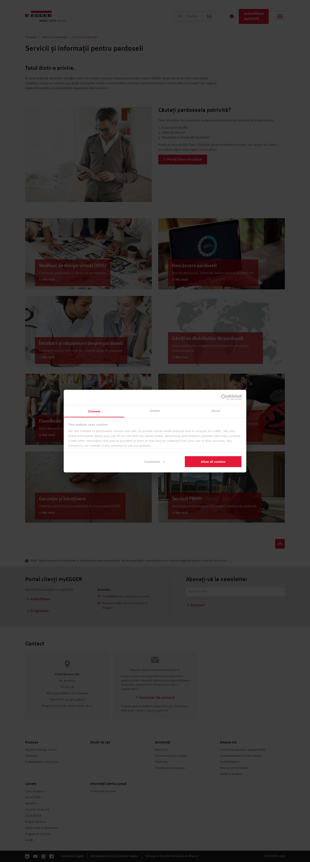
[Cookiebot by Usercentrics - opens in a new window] (224, 397)
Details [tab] (155, 410)
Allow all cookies (213, 461)
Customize (154, 461)
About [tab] (215, 410)
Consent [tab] (94, 411)
